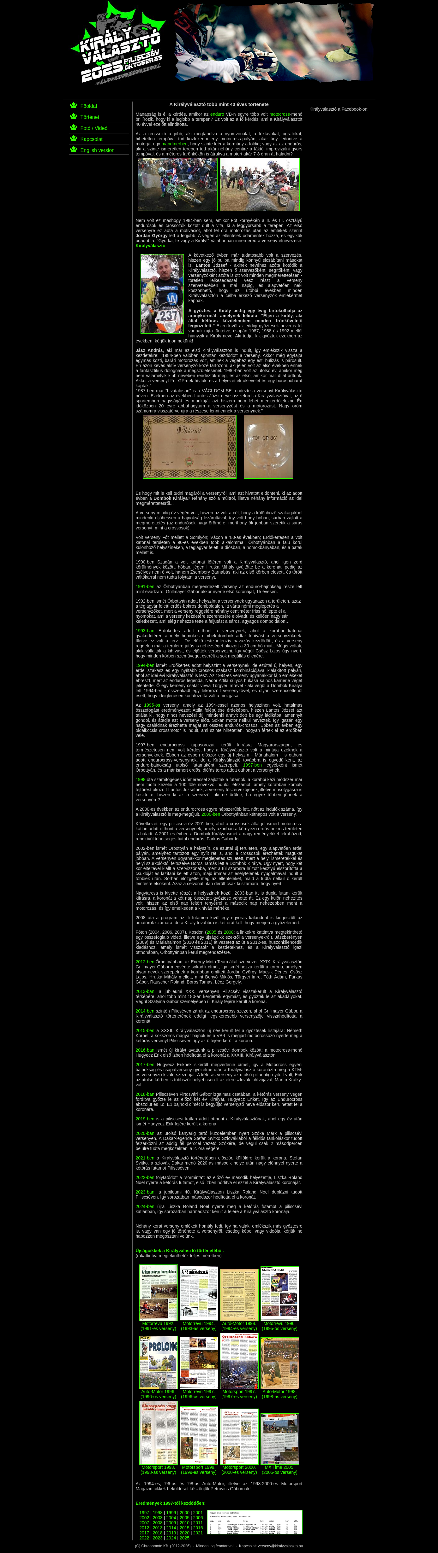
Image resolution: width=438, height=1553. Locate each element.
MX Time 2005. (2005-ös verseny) (280, 1468)
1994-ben (145, 665)
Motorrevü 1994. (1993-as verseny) (199, 1324)
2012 (144, 1527)
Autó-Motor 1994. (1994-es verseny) (239, 1324)
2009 (171, 1522)
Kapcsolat (92, 139)
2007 (144, 1522)
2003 (158, 1517)
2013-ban (145, 991)
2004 (171, 1517)
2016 (198, 1527)
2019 (171, 1532)
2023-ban (145, 1191)
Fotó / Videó (94, 128)
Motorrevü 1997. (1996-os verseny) (199, 1392)
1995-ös (152, 705)
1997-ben (252, 765)
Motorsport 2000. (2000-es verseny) (239, 1468)
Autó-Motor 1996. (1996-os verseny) (158, 1392)
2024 (171, 1537)
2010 (184, 1522)
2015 (184, 1527)
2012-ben (145, 961)
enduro (217, 114)
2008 (229, 932)
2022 (144, 1537)
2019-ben (145, 1118)
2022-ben (145, 1177)
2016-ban (145, 1050)
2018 (158, 1532)
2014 (171, 1527)
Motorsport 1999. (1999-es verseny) (199, 1468)
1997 (144, 1512)
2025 (184, 1537)
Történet (90, 117)
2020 (184, 1532)
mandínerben (175, 143)
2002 (144, 1517)
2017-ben (145, 1064)
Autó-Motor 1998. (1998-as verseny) (280, 1392)
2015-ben (145, 1030)
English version (98, 150)
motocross (279, 114)
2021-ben (145, 1157)
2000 (184, 1512)
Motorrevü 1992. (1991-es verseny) (158, 1324)
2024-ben (145, 1206)
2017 (144, 1532)
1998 (141, 779)
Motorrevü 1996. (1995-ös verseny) (280, 1324)
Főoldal (89, 106)
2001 (198, 1512)
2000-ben (210, 814)
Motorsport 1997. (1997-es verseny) (239, 1392)
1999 (171, 1512)
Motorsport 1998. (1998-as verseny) (158, 1468)
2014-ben (145, 1010)
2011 (198, 1522)
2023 (158, 1537)
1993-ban (145, 630)
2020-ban (145, 1133)
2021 (198, 1532)
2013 (158, 1527)
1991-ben (145, 586)
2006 (198, 1517)
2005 (211, 932)
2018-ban (145, 1094)
